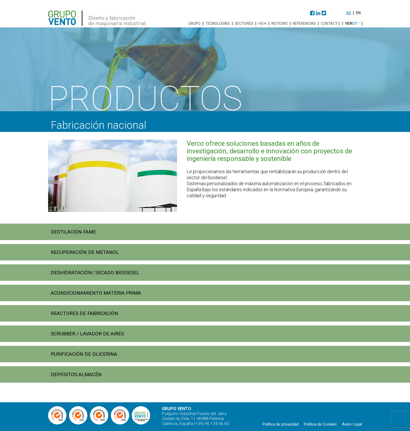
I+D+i (262, 23)
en (358, 12)
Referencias (304, 23)
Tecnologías (218, 23)
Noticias (279, 23)
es (348, 13)
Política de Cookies (320, 424)
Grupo (195, 23)
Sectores (244, 23)
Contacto (330, 23)
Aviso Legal (352, 424)
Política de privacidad (281, 424)
